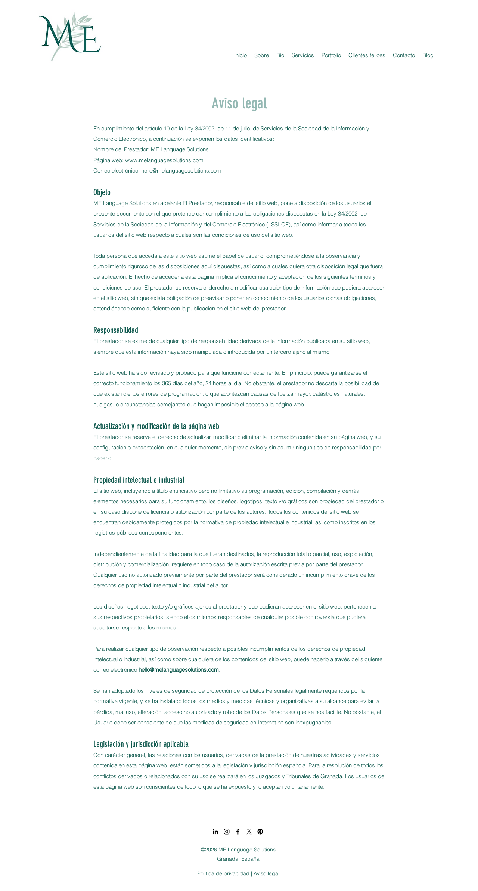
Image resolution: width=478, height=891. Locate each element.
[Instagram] (226, 831)
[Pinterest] (260, 831)
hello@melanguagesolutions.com (181, 170)
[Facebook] (238, 831)
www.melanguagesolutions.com (164, 160)
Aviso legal (266, 873)
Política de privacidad (223, 873)
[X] (249, 831)
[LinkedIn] (215, 831)
